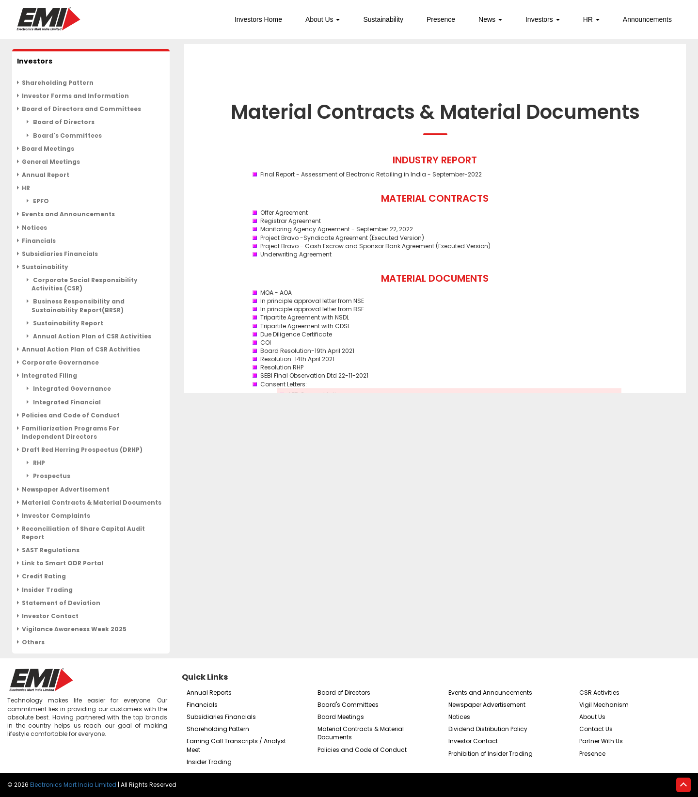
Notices (34, 227)
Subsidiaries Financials (60, 254)
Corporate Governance (60, 362)
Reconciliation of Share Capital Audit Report (83, 533)
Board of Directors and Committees (81, 109)
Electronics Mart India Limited (73, 785)
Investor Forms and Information (75, 96)
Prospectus (51, 476)
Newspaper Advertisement (66, 489)
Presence (441, 19)
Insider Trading (47, 590)
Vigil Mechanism (604, 705)
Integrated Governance (71, 388)
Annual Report (45, 175)
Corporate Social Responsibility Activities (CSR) (85, 284)
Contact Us (596, 729)
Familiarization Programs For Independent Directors (70, 432)
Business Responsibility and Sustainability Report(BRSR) (78, 305)
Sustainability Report (67, 323)
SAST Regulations (50, 550)
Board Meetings (48, 148)
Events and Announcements (68, 214)
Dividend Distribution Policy (487, 729)
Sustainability (383, 19)
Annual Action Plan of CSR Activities (91, 336)
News (490, 19)
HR (591, 19)
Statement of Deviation (61, 603)
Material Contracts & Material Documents (91, 502)
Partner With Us (601, 741)
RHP (38, 463)
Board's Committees (67, 135)
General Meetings (51, 162)
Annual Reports (209, 692)
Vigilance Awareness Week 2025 (74, 629)
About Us (322, 19)
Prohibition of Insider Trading (490, 753)
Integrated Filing (49, 375)
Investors (542, 19)
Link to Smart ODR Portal (62, 563)
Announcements (647, 19)
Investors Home (258, 19)
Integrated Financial (66, 402)
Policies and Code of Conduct (71, 415)
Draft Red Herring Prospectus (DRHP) (82, 450)
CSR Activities (599, 692)
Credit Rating (44, 576)
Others (33, 642)
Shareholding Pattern (58, 83)
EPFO (40, 201)
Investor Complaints (56, 515)
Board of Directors (63, 122)
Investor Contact (50, 616)
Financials (39, 241)
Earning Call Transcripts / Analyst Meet (236, 745)
